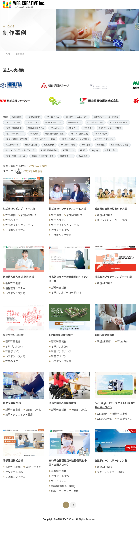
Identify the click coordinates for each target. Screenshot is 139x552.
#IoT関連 (101, 144)
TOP (8, 54)
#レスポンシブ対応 (95, 122)
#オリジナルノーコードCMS (106, 117)
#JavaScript (49, 144)
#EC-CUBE (88, 128)
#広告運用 (83, 155)
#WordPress (56, 128)
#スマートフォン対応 (119, 122)
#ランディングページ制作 (110, 128)
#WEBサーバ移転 (68, 144)
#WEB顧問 (16, 117)
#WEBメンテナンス (53, 122)
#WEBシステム (53, 117)
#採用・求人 (110, 150)
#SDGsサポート (12, 144)
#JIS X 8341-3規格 (49, 150)
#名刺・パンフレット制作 (44, 139)
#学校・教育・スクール (15, 155)
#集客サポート (66, 155)
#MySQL (95, 150)
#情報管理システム (36, 128)
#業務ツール (68, 150)
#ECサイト (72, 128)
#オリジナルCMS (13, 122)
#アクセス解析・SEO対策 (16, 139)
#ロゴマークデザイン (104, 139)
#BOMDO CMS (32, 122)
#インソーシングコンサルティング (20, 150)
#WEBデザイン (74, 122)
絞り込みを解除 (38, 166)
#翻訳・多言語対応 (13, 128)
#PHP (82, 150)
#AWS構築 (86, 144)
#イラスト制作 (101, 133)
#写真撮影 (34, 133)
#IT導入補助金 (31, 144)
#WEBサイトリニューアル (77, 117)
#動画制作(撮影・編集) (54, 133)
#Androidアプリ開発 (119, 144)
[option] (61, 93)
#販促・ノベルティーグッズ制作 (75, 139)
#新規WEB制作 (33, 117)
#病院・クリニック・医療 (42, 155)
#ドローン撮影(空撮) (79, 133)
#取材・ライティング (14, 133)
